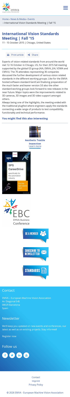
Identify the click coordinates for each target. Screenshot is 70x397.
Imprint (36, 381)
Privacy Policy (36, 384)
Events (31, 19)
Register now (9, 336)
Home (5, 19)
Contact (36, 377)
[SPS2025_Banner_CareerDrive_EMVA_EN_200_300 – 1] (16, 172)
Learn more (35, 146)
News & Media (18, 19)
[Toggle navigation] (65, 7)
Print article (15, 54)
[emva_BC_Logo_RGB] (16, 211)
